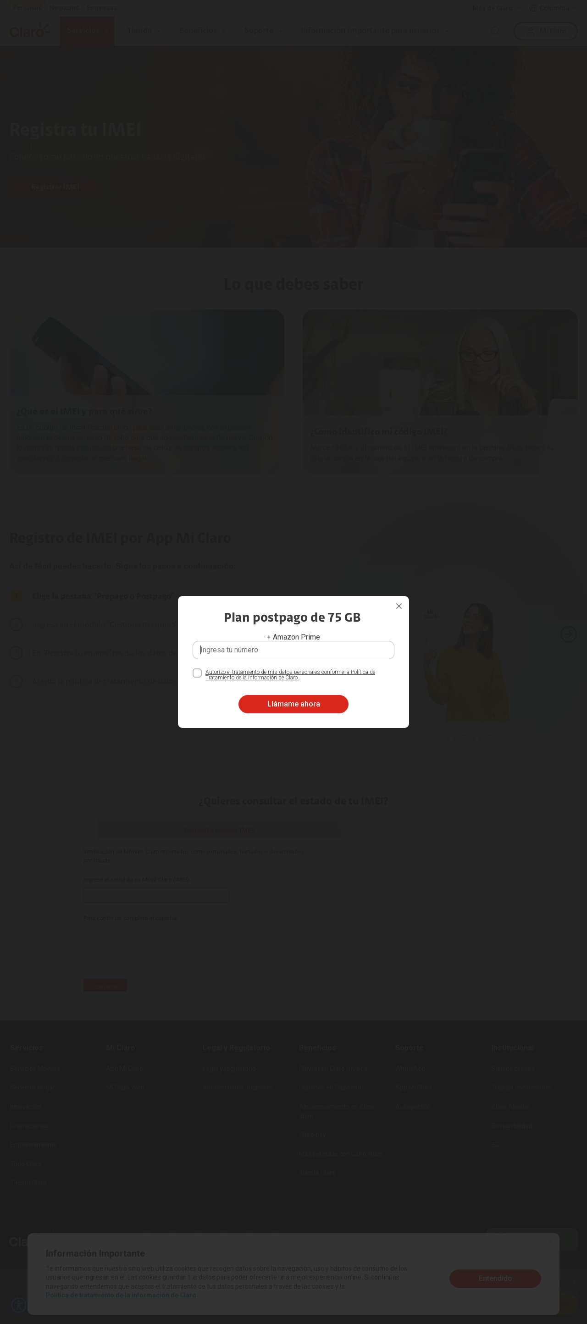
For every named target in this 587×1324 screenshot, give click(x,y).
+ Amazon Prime (293, 637)
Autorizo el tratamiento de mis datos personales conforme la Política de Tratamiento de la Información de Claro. (290, 675)
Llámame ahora (293, 704)
